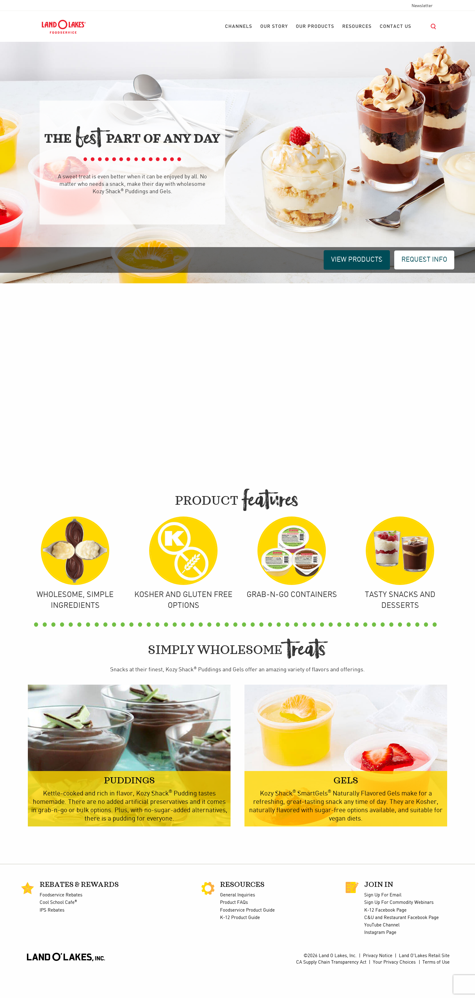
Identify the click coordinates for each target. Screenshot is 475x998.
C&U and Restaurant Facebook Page (401, 945)
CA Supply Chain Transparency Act (331, 989)
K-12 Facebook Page (385, 937)
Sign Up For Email (382, 922)
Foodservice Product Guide (247, 937)
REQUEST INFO (424, 259)
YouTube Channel (381, 953)
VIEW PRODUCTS (356, 259)
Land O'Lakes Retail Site (424, 983)
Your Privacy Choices (394, 989)
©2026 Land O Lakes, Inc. (330, 983)
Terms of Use (436, 989)
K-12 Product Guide (240, 945)
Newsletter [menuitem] (422, 6)
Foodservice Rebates (61, 922)
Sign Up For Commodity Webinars (399, 930)
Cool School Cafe (58, 930)
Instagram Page (380, 960)
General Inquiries (237, 922)
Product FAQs (234, 930)
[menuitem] (238, 26)
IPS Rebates (52, 937)
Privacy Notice (377, 983)
